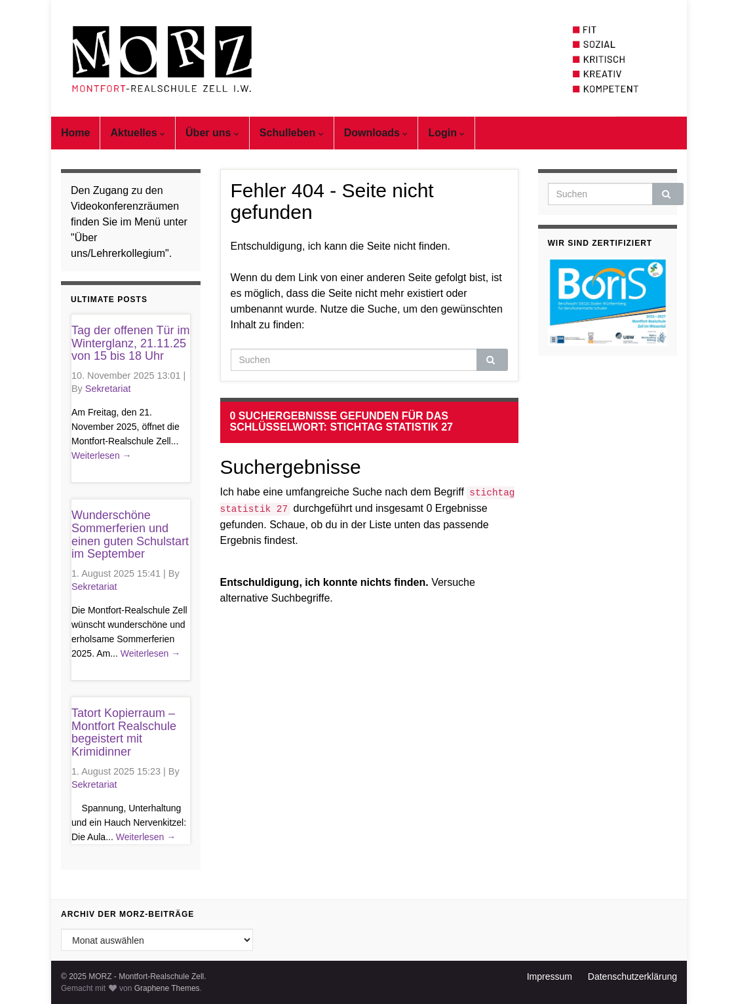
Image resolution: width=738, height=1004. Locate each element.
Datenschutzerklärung (632, 976)
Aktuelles (137, 132)
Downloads (376, 132)
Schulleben (292, 132)
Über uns (212, 132)
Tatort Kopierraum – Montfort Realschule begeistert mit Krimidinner (123, 732)
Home (75, 132)
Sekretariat (108, 388)
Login (446, 132)
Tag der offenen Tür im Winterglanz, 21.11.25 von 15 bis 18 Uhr (130, 343)
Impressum (549, 976)
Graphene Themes (167, 988)
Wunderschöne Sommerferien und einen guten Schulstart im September (130, 534)
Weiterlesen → (101, 455)
